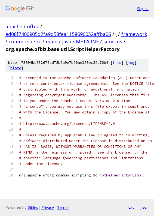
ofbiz (33, 26)
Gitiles (32, 207)
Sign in (143, 8)
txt (131, 207)
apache (13, 26)
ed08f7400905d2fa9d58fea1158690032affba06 (58, 34)
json (144, 207)
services (112, 41)
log (131, 62)
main (51, 41)
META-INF (87, 41)
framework (134, 34)
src (37, 41)
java (66, 41)
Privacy (47, 207)
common (19, 41)
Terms (63, 207)
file (117, 62)
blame (15, 68)
